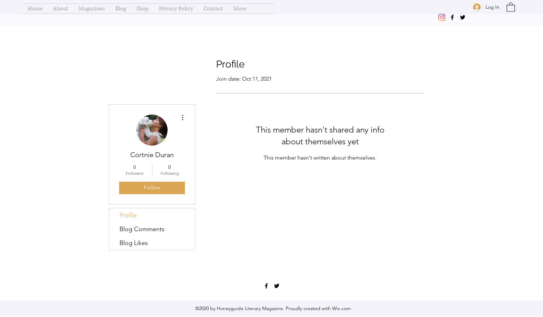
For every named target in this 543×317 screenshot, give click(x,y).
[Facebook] (452, 17)
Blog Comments (141, 229)
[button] (511, 7)
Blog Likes (133, 243)
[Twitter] (462, 17)
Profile (128, 215)
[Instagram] (441, 17)
